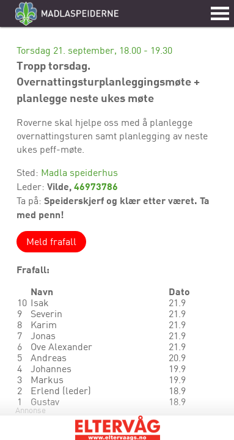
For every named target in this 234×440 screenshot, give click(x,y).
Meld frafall (51, 241)
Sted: (28, 172)
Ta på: (30, 200)
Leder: (31, 186)
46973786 (96, 186)
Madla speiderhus (79, 172)
